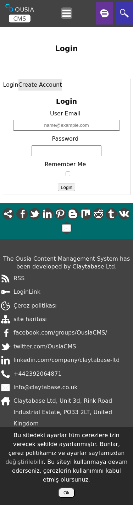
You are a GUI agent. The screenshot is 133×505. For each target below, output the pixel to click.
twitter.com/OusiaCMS (44, 346)
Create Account (40, 84)
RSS (18, 278)
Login (10, 84)
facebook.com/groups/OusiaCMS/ (60, 332)
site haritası (30, 319)
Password (65, 138)
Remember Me (65, 164)
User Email (65, 113)
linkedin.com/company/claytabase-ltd (66, 360)
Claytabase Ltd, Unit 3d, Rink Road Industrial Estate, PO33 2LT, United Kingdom (62, 412)
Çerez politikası (35, 305)
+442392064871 (37, 373)
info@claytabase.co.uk (45, 387)
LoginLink (26, 291)
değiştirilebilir (24, 461)
